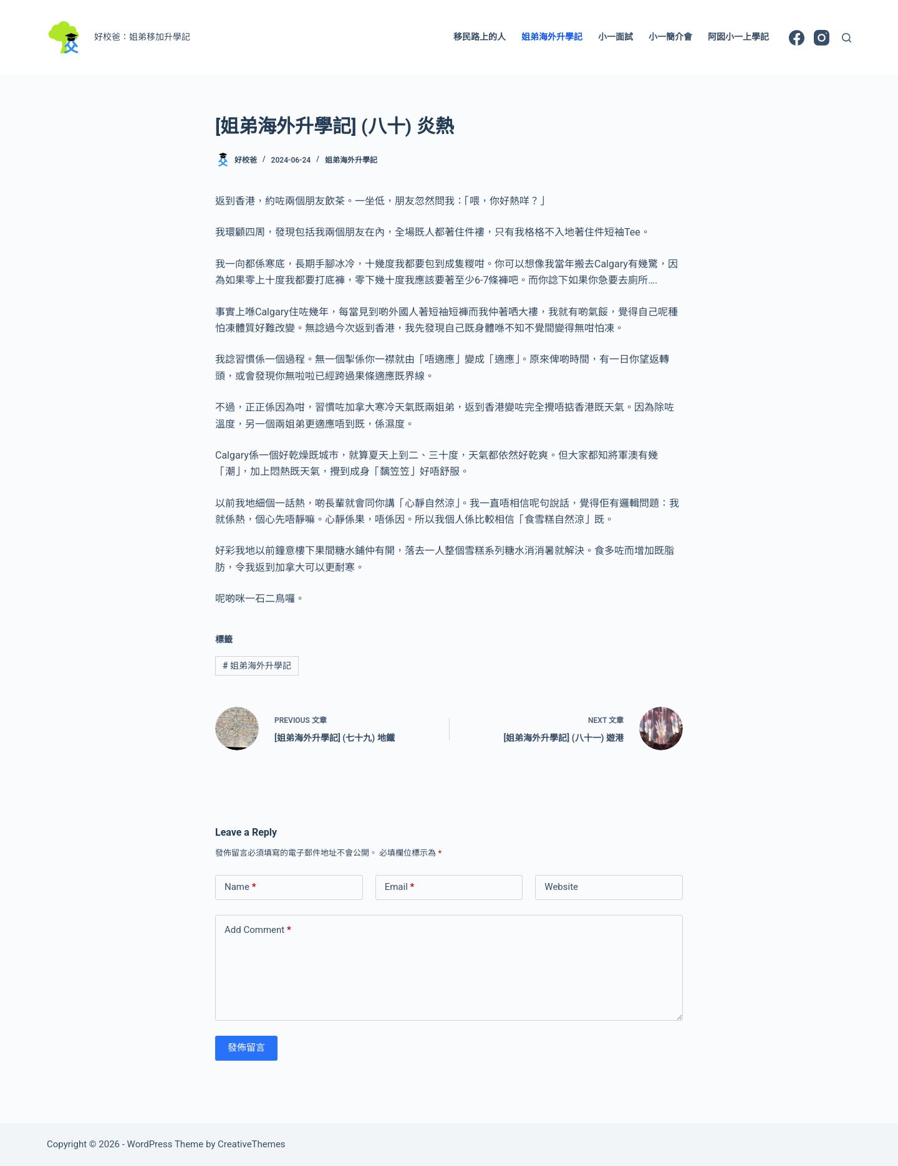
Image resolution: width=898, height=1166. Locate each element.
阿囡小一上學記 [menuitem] (738, 37)
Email (400, 887)
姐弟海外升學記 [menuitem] (551, 37)
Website (561, 886)
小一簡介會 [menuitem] (670, 37)
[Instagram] (821, 37)
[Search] (846, 37)
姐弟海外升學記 (351, 160)
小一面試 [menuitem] (615, 37)
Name (240, 887)
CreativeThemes (252, 1144)
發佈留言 (246, 1047)
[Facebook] (796, 37)
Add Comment (257, 930)
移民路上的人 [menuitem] (479, 37)
